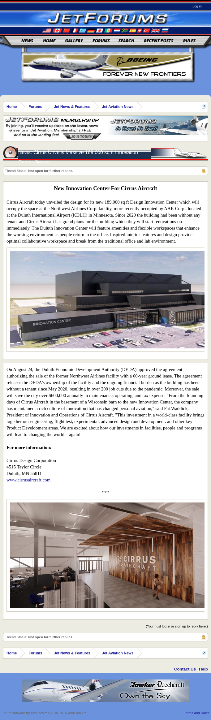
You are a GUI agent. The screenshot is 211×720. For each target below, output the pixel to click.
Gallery (74, 41)
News (27, 41)
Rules (189, 41)
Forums (101, 41)
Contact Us (185, 669)
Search (126, 41)
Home (49, 41)
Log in (197, 6)
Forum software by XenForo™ (45, 713)
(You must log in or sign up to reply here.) (177, 626)
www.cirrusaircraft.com (28, 479)
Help (203, 669)
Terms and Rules (196, 713)
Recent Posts (158, 41)
